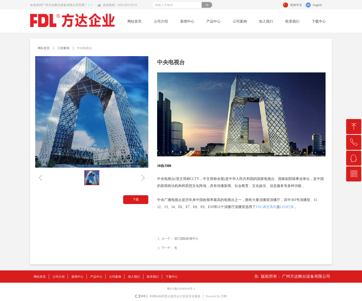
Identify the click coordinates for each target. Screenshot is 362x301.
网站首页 (44, 48)
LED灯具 (287, 207)
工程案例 (63, 48)
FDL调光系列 (266, 207)
